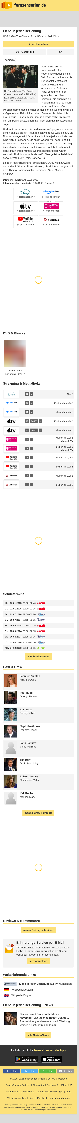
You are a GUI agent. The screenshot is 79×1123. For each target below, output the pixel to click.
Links (31, 1098)
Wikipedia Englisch (18, 995)
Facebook (42, 1098)
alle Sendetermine (38, 656)
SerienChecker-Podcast (18, 1085)
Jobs (68, 1091)
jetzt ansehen (38, 44)
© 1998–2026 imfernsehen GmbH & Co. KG (32, 1078)
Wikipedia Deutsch (18, 989)
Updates (62, 1078)
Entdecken (19, 23)
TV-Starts (51, 23)
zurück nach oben (60, 1098)
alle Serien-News (38, 1035)
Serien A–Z (52, 1085)
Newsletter (38, 1085)
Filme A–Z (66, 1085)
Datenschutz (27, 1091)
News (5, 23)
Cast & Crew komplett (38, 812)
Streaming (35, 23)
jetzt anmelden (38, 961)
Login (68, 23)
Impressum (12, 1091)
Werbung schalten (16, 1098)
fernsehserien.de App (50, 1050)
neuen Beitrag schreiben (38, 930)
